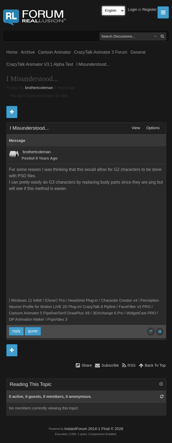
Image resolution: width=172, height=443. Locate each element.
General (137, 52)
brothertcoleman (39, 88)
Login (132, 9)
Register (149, 9)
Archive (28, 52)
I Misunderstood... (93, 64)
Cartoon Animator (54, 52)
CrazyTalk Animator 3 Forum (100, 52)
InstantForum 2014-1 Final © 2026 (93, 429)
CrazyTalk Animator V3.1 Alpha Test (39, 64)
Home (12, 52)
